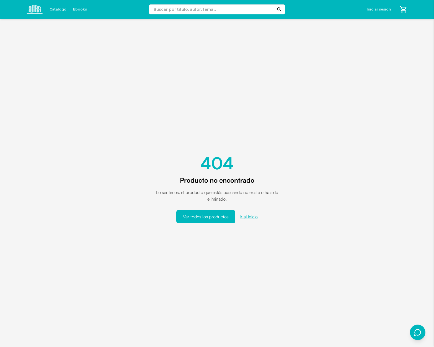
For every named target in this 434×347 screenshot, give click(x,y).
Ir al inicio (249, 216)
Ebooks (80, 9)
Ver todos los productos (206, 216)
